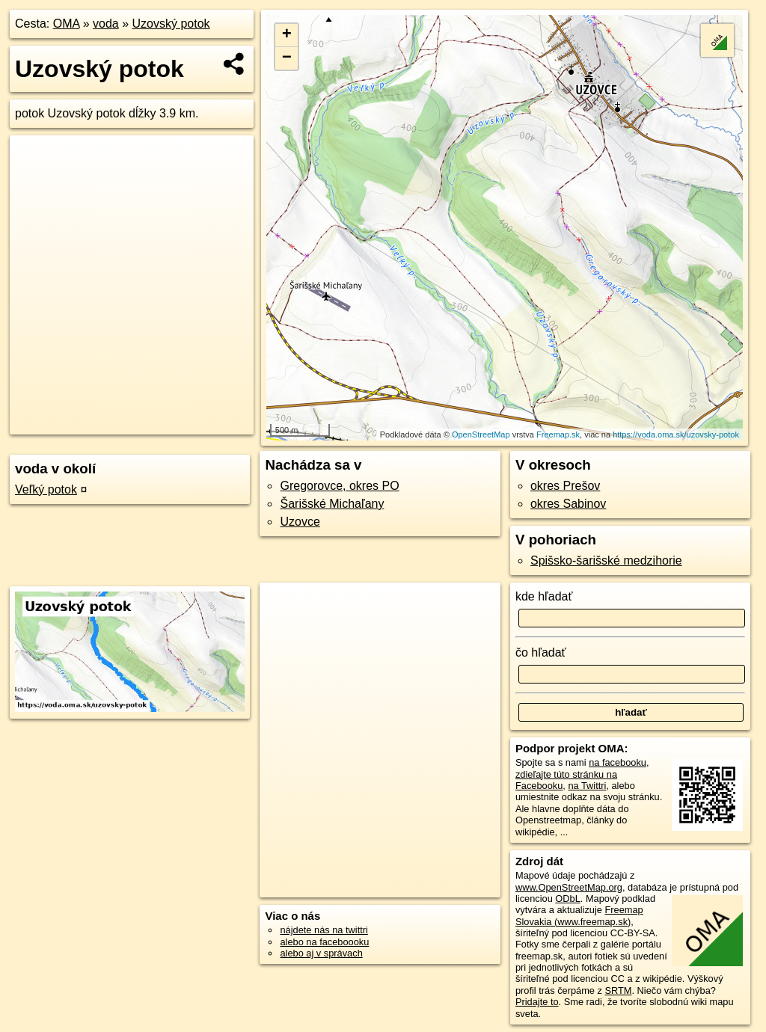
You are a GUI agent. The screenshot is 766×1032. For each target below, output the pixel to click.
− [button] (287, 58)
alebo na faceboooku (324, 941)
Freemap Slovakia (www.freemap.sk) (579, 915)
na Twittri (587, 785)
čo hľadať (540, 652)
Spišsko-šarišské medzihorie (606, 560)
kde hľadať (544, 596)
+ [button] (287, 35)
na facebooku (617, 762)
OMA (66, 23)
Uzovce (299, 521)
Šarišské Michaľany (332, 503)
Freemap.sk (558, 434)
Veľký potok (46, 489)
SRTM (617, 990)
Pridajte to (537, 1001)
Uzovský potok (171, 23)
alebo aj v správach (321, 953)
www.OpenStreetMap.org (568, 887)
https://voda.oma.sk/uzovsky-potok (676, 434)
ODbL (567, 898)
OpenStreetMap (481, 434)
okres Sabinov (568, 503)
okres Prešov (565, 485)
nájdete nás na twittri (323, 930)
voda (106, 23)
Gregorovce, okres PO (339, 485)
